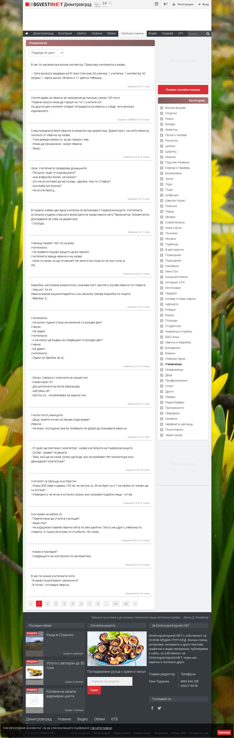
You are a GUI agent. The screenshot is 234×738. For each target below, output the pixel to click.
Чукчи (169, 179)
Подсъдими (173, 260)
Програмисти (174, 408)
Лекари (170, 397)
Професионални (176, 380)
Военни (170, 353)
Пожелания (173, 255)
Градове (167, 33)
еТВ (114, 718)
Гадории (171, 293)
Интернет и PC (175, 282)
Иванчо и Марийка (178, 342)
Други (169, 391)
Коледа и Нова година (180, 299)
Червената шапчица (179, 424)
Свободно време (132, 33)
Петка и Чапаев (175, 135)
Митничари (173, 288)
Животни (171, 130)
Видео (82, 718)
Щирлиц (170, 151)
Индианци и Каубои (178, 331)
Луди (168, 184)
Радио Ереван (174, 402)
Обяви (99, 718)
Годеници (171, 244)
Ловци (169, 211)
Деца (168, 375)
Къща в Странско (60, 634)
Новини (97, 33)
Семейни (171, 419)
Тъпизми (171, 233)
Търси (94, 690)
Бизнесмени (173, 173)
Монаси (170, 239)
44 (116, 604)
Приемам (224, 732)
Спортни (171, 113)
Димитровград (39, 718)
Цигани (170, 146)
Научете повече (101, 728)
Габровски (172, 413)
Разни (169, 119)
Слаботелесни (175, 222)
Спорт (169, 386)
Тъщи (169, 190)
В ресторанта (174, 250)
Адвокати (171, 304)
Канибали (172, 266)
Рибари (170, 310)
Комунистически (176, 277)
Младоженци (174, 370)
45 (126, 604)
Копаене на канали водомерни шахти (61, 693)
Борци (169, 315)
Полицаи (171, 320)
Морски (170, 157)
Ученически (173, 364)
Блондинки (172, 348)
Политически (174, 430)
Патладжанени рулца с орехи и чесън (116, 671)
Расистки (171, 140)
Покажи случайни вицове (183, 89)
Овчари (170, 217)
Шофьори (171, 195)
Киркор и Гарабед (177, 168)
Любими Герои (175, 359)
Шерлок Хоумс (175, 200)
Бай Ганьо (172, 337)
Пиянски (171, 206)
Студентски (173, 326)
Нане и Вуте (173, 228)
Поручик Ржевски (177, 162)
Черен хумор (173, 435)
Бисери (170, 124)
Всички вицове (175, 108)
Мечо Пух (171, 271)
